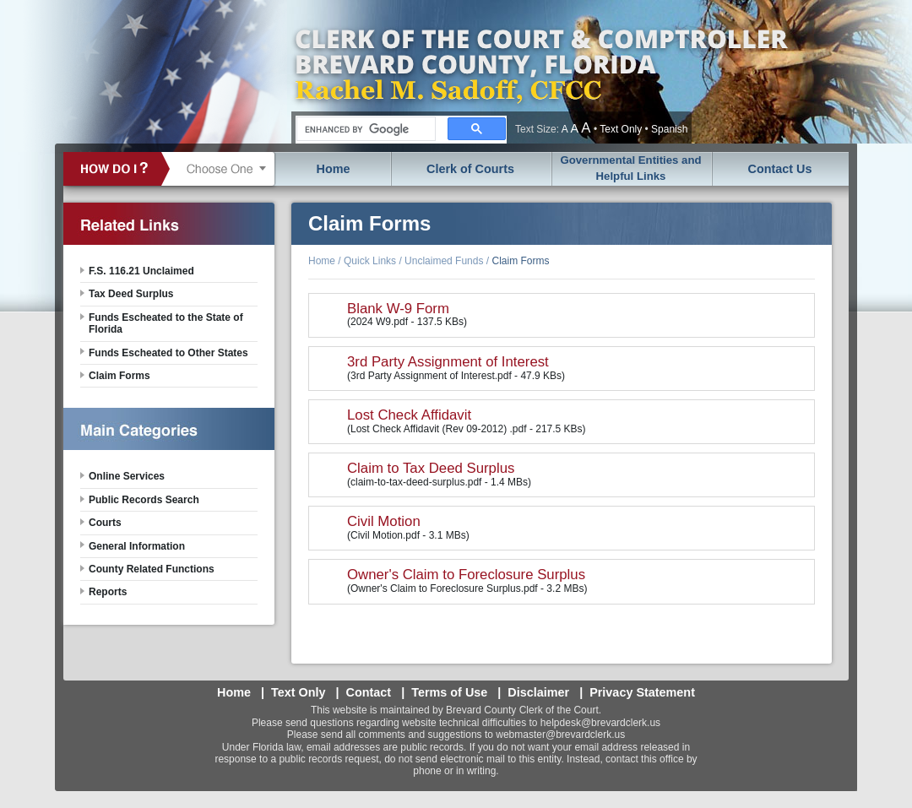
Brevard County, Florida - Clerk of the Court (540, 72)
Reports (108, 592)
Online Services (127, 476)
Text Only (621, 129)
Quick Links (370, 261)
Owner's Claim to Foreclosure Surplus (466, 575)
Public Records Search (144, 500)
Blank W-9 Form (398, 309)
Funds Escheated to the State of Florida (166, 323)
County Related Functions (151, 569)
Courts (105, 523)
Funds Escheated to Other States (168, 353)
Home (333, 169)
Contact (369, 692)
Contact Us (780, 169)
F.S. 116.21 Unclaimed (141, 271)
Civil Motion (384, 521)
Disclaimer (538, 692)
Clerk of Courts (470, 169)
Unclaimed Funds (443, 261)
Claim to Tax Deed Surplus (430, 468)
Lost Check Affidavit (409, 415)
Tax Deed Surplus (131, 294)
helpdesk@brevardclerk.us (600, 723)
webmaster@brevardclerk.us (560, 734)
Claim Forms (520, 261)
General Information (137, 546)
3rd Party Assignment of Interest (448, 362)
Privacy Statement (642, 692)
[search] (364, 129)
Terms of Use (449, 692)
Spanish (669, 129)
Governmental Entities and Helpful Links (630, 168)
